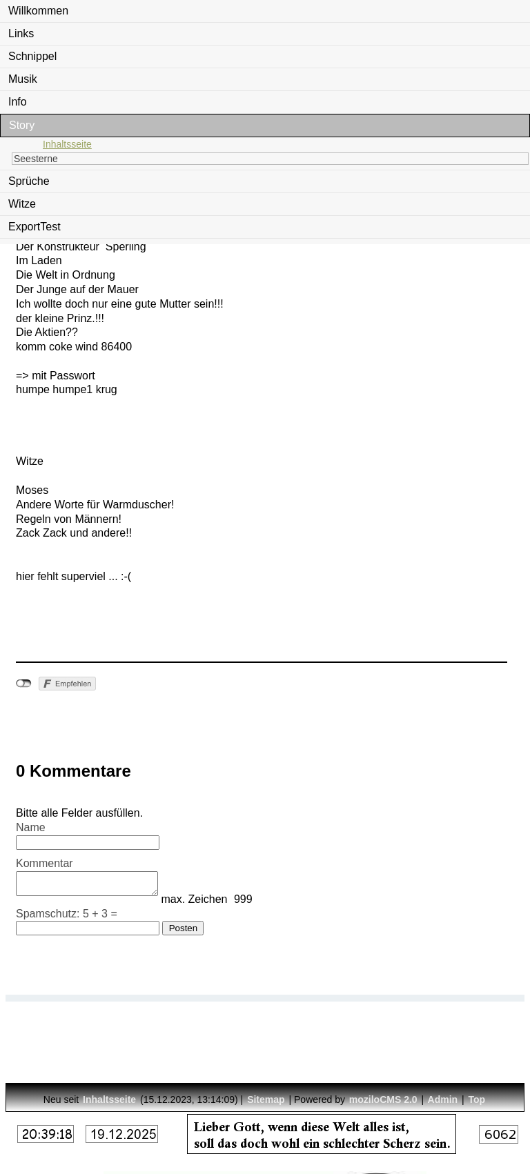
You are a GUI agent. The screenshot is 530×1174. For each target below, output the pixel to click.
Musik (22, 79)
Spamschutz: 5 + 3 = (66, 918)
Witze (22, 204)
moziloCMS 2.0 (383, 1099)
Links (21, 33)
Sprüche (29, 181)
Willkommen (38, 11)
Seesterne (36, 158)
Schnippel (32, 56)
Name (31, 827)
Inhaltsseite (67, 144)
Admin (442, 1099)
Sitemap (265, 1099)
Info (17, 102)
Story (22, 125)
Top (477, 1099)
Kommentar (44, 863)
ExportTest (34, 226)
